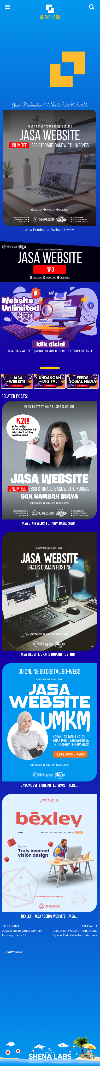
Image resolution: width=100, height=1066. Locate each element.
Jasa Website (18, 238)
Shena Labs (50, 17)
